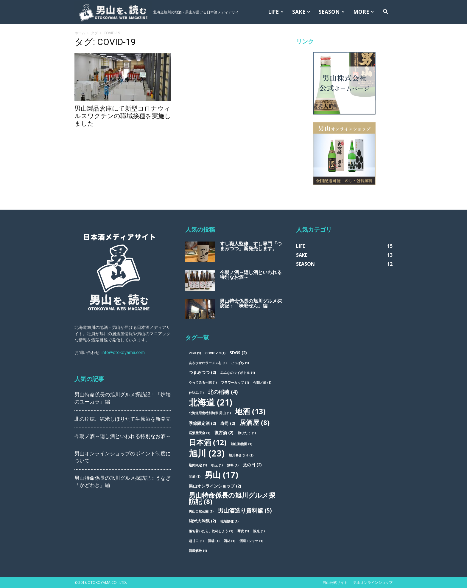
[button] (385, 12)
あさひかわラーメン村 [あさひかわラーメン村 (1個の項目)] (208, 363)
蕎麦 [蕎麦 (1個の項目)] (243, 531)
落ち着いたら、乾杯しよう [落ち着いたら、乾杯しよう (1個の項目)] (211, 531)
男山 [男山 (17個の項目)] (221, 474)
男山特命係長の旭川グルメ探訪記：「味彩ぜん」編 (251, 303)
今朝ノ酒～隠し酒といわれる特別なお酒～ (122, 436)
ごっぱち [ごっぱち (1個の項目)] (240, 363)
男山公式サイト (335, 582)
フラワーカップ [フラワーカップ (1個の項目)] (235, 382)
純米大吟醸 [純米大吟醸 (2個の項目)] (202, 521)
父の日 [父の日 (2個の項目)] (252, 465)
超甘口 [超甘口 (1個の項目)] (196, 541)
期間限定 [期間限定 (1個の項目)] (198, 465)
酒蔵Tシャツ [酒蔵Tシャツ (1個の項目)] (251, 541)
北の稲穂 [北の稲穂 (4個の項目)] (223, 392)
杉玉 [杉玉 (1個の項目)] (217, 465)
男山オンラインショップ (373, 582)
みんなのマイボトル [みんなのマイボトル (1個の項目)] (237, 373)
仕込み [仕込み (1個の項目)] (196, 393)
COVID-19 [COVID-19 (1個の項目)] (215, 353)
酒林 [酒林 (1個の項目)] (229, 541)
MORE (363, 11)
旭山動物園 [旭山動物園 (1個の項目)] (241, 444)
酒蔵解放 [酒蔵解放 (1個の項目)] (198, 551)
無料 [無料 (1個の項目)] (233, 465)
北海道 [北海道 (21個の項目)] (210, 402)
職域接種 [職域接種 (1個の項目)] (229, 521)
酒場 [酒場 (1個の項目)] (214, 541)
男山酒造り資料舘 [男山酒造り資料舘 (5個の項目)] (245, 510)
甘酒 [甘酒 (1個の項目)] (194, 476)
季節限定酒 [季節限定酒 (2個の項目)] (202, 423)
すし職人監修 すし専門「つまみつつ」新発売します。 (251, 246)
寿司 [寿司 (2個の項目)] (227, 423)
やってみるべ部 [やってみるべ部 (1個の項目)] (203, 382)
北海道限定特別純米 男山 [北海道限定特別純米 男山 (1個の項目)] (210, 413)
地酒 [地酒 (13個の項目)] (250, 411)
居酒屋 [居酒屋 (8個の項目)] (254, 422)
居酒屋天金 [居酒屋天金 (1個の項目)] (199, 433)
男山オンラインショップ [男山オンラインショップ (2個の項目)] (215, 486)
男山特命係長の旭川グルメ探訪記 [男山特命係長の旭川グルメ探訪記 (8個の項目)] (232, 498)
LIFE (276, 11)
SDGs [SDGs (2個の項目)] (238, 352)
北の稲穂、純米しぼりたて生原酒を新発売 (122, 419)
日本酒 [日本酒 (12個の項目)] (208, 442)
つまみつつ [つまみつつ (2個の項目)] (202, 372)
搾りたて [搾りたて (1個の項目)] (247, 433)
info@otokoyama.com (123, 352)
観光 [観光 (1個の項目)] (259, 531)
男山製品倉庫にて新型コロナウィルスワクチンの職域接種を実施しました (122, 116)
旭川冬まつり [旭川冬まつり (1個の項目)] (241, 455)
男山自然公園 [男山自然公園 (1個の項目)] (201, 511)
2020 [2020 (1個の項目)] (195, 353)
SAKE (301, 11)
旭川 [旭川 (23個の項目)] (207, 453)
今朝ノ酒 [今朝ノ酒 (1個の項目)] (262, 382)
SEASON (332, 11)
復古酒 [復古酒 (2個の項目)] (224, 432)
